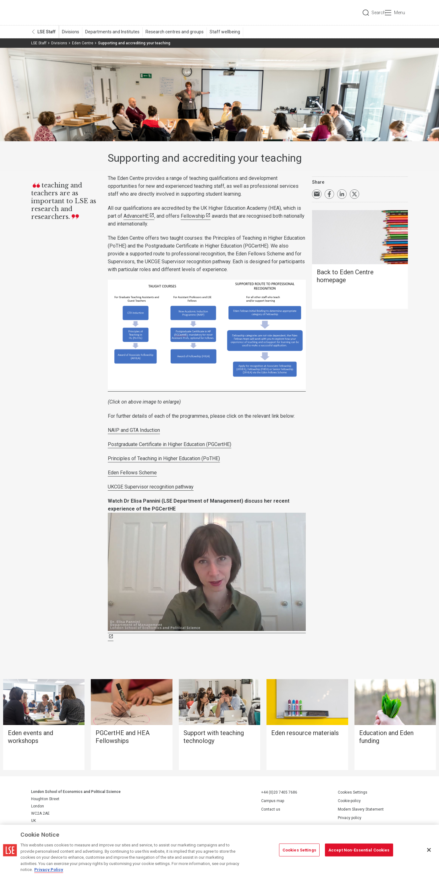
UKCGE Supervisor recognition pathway (151, 487)
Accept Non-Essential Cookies (359, 849)
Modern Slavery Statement (361, 809)
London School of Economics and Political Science (57, 12)
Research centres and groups (174, 31)
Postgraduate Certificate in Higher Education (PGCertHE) (169, 444)
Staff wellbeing (225, 31)
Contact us (270, 809)
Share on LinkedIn (342, 194)
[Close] (429, 850)
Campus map (272, 801)
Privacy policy (349, 818)
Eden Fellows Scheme (132, 473)
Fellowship (193, 216)
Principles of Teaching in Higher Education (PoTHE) (164, 458)
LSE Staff (46, 31)
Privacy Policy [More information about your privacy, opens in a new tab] (48, 869)
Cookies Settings (352, 792)
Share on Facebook (329, 194)
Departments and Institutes (112, 31)
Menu (399, 12)
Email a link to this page (316, 194)
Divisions (70, 31)
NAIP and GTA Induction (134, 430)
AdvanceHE (136, 216)
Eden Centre (82, 43)
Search (365, 12)
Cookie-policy (349, 801)
